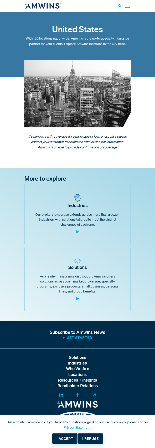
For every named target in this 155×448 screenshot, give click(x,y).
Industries (77, 363)
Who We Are (77, 368)
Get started (79, 337)
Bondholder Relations (78, 385)
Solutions (77, 357)
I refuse (90, 438)
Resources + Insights (77, 380)
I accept (64, 438)
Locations (77, 374)
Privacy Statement (77, 427)
